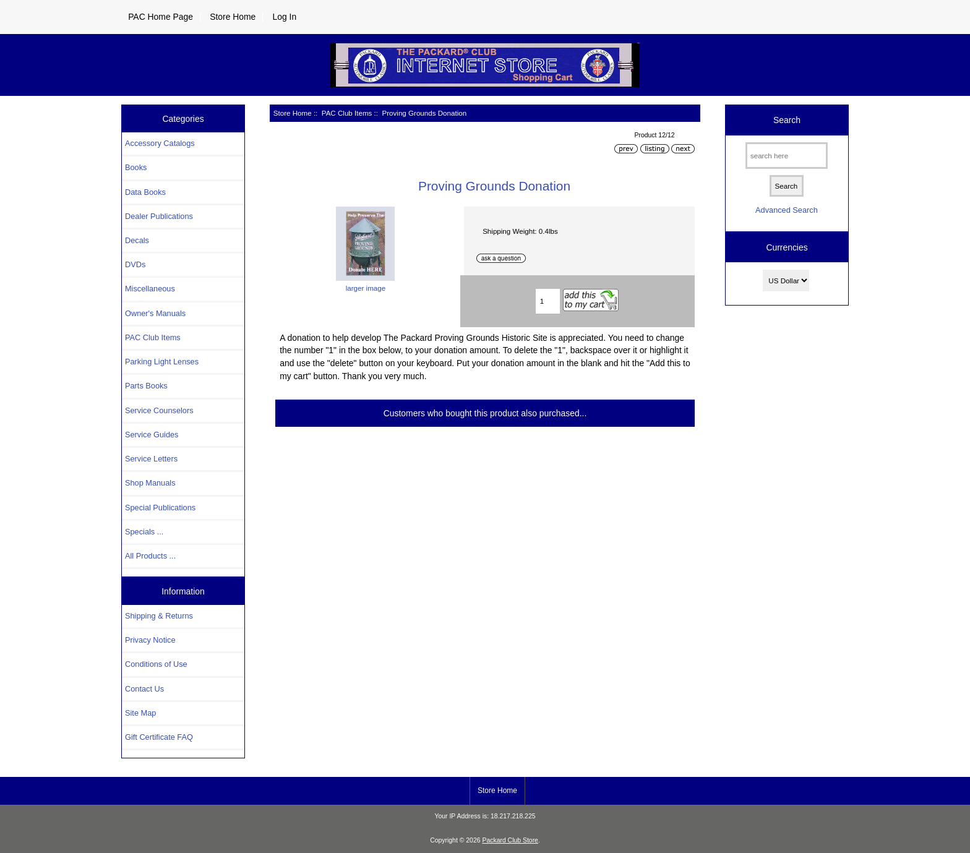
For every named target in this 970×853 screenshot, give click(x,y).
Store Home (232, 17)
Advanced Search (786, 210)
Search (786, 120)
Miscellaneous (150, 288)
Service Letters (151, 458)
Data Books (145, 192)
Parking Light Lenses (162, 361)
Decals (137, 240)
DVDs (135, 264)
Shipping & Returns (159, 615)
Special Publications (160, 507)
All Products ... (150, 555)
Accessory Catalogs (160, 143)
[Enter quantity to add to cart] (548, 301)
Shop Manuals (150, 482)
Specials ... (144, 531)
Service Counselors (159, 410)
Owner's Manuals (155, 313)
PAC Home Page (160, 17)
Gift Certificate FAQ (159, 737)
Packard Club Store (510, 840)
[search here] (786, 155)
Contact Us (144, 688)
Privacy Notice (150, 640)
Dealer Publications (159, 216)
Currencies (786, 247)
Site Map (140, 713)
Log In (284, 17)
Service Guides (151, 434)
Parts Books (146, 385)
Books (136, 167)
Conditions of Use (156, 664)
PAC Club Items (347, 113)
